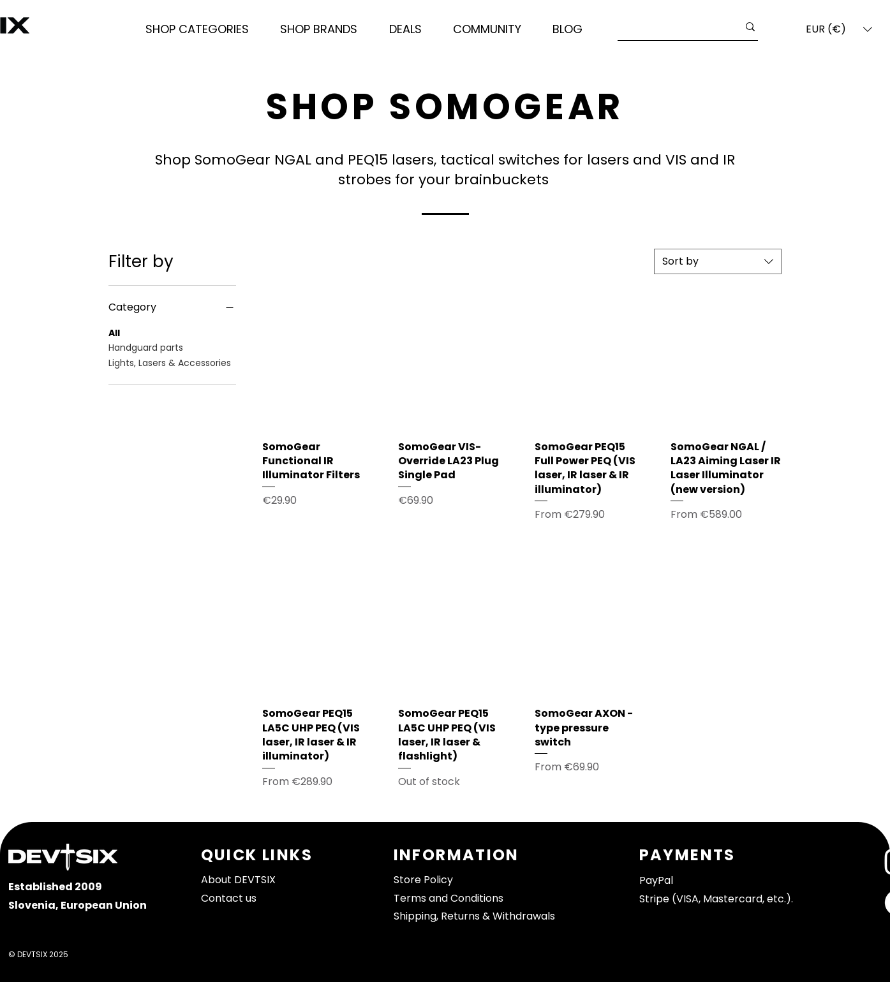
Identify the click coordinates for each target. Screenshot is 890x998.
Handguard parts (145, 347)
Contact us (228, 898)
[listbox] (838, 29)
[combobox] (718, 261)
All (114, 332)
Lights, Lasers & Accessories (169, 362)
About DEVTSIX (238, 879)
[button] (197, 29)
